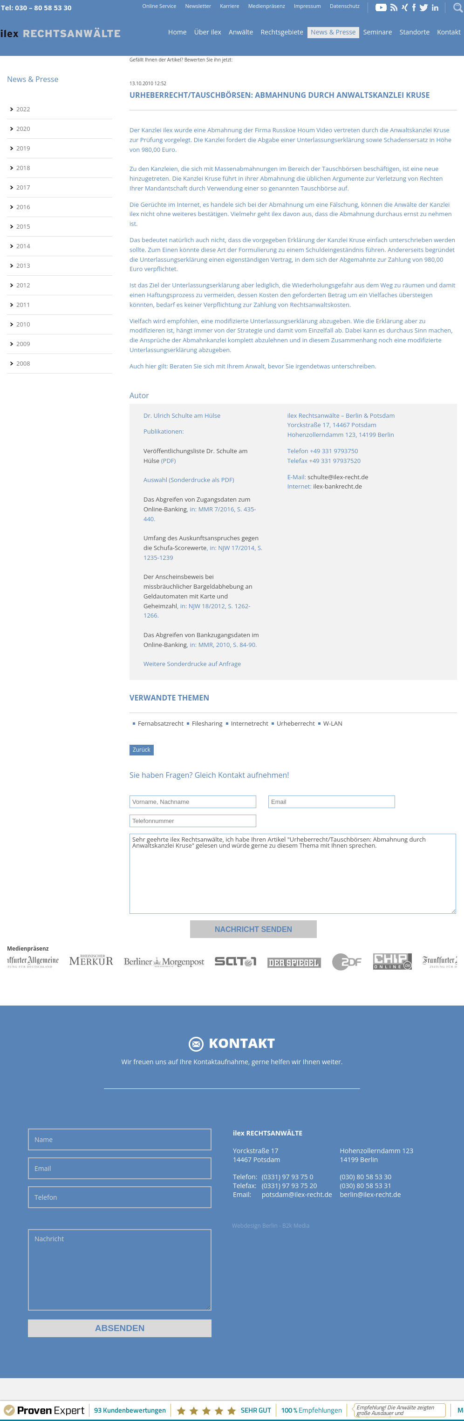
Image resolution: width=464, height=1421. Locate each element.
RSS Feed (394, 7)
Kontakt (449, 31)
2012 (23, 285)
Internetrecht (249, 723)
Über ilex (207, 31)
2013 (23, 265)
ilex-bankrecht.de (337, 486)
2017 (23, 187)
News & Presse (333, 31)
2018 (23, 167)
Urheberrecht (296, 723)
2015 (23, 226)
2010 (23, 324)
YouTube (381, 7)
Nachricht (120, 1270)
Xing (405, 7)
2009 (23, 344)
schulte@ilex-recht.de (337, 477)
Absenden (120, 1328)
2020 (23, 128)
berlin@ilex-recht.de (370, 1194)
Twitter (424, 7)
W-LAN (332, 723)
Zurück (141, 749)
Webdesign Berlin (255, 1226)
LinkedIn (435, 7)
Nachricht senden (253, 929)
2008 (23, 363)
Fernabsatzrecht (161, 723)
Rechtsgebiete (281, 31)
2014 (23, 246)
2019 (23, 148)
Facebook (414, 7)
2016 (23, 207)
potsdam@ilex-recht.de (297, 1194)
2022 (23, 109)
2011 (23, 304)
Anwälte (241, 31)
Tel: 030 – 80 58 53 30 (36, 7)
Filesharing (207, 723)
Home (60, 33)
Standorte (415, 31)
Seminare (377, 31)
